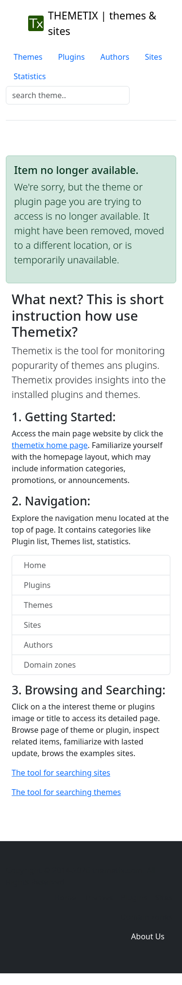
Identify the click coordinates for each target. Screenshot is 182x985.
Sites (153, 57)
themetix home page (50, 445)
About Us (148, 936)
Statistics (30, 76)
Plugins (71, 57)
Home (35, 565)
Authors (115, 57)
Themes (28, 57)
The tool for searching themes (66, 792)
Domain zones (50, 664)
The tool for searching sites (61, 772)
